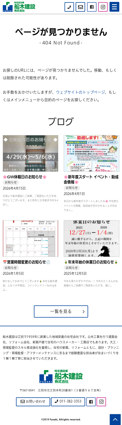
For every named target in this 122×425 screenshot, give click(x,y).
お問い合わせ (33, 402)
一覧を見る (61, 311)
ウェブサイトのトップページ (80, 92)
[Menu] (114, 7)
